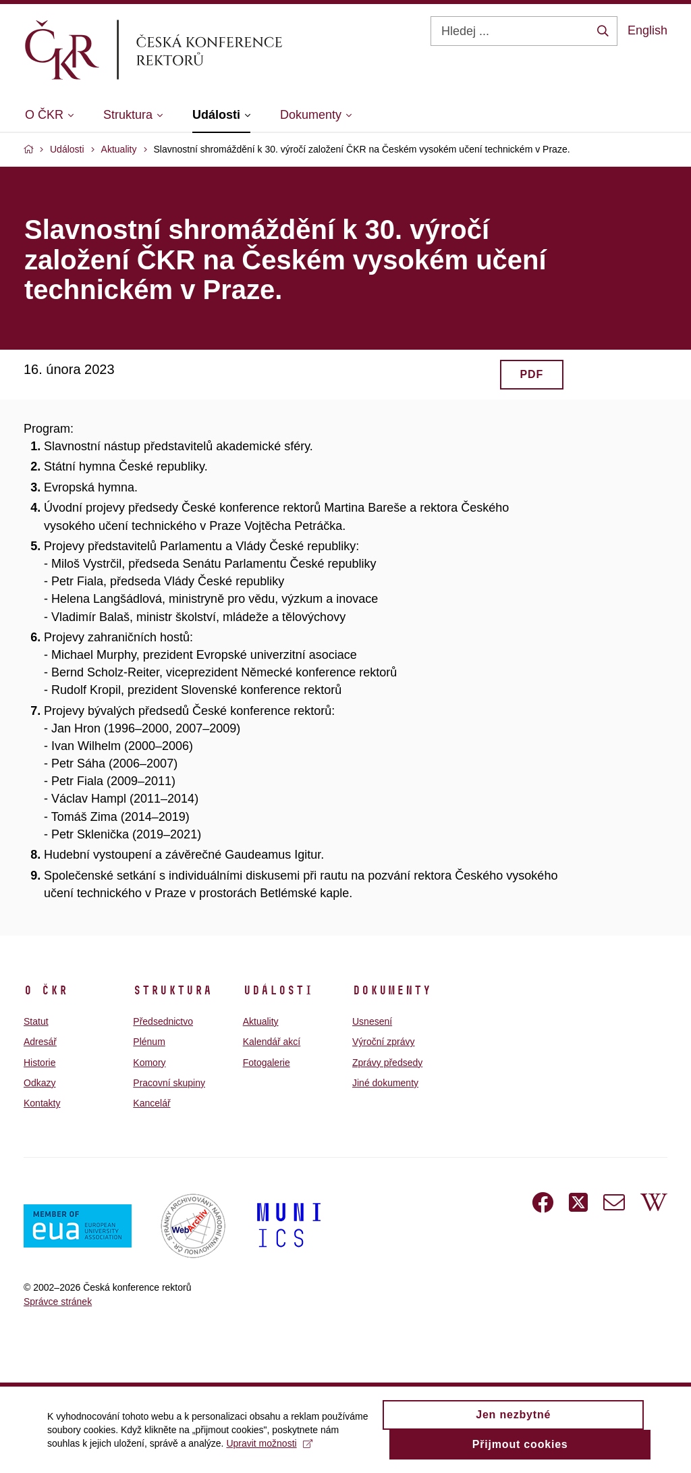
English (647, 30)
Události (278, 990)
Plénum (149, 1041)
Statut (36, 1021)
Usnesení (372, 1021)
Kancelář (151, 1103)
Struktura (172, 990)
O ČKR (45, 990)
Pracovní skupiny (169, 1082)
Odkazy (39, 1082)
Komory (149, 1062)
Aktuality (261, 1021)
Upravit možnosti (269, 1449)
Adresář (40, 1041)
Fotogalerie (266, 1062)
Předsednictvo (163, 1021)
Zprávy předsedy (387, 1062)
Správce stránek (58, 1301)
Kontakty (42, 1103)
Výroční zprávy (383, 1041)
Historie (39, 1062)
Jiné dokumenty (385, 1082)
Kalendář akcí (272, 1041)
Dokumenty (391, 990)
